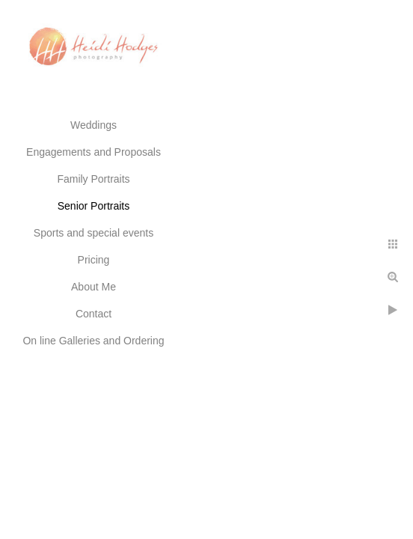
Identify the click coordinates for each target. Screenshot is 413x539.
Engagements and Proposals (93, 152)
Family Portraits (93, 179)
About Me (93, 287)
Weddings (93, 125)
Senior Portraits (93, 206)
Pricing (94, 260)
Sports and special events (93, 233)
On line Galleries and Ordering (93, 341)
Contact (93, 314)
